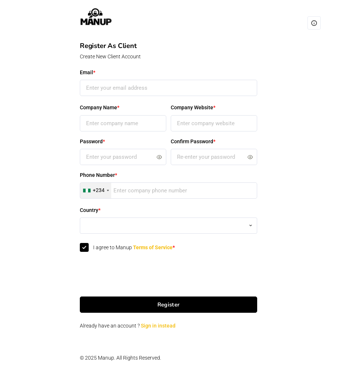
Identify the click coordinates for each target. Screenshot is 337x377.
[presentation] (136, 274)
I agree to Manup (134, 247)
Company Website (193, 107)
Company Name (99, 107)
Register (168, 304)
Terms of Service (154, 247)
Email (87, 72)
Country (90, 210)
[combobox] (95, 190)
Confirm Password (193, 141)
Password (92, 141)
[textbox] (168, 222)
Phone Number (98, 175)
